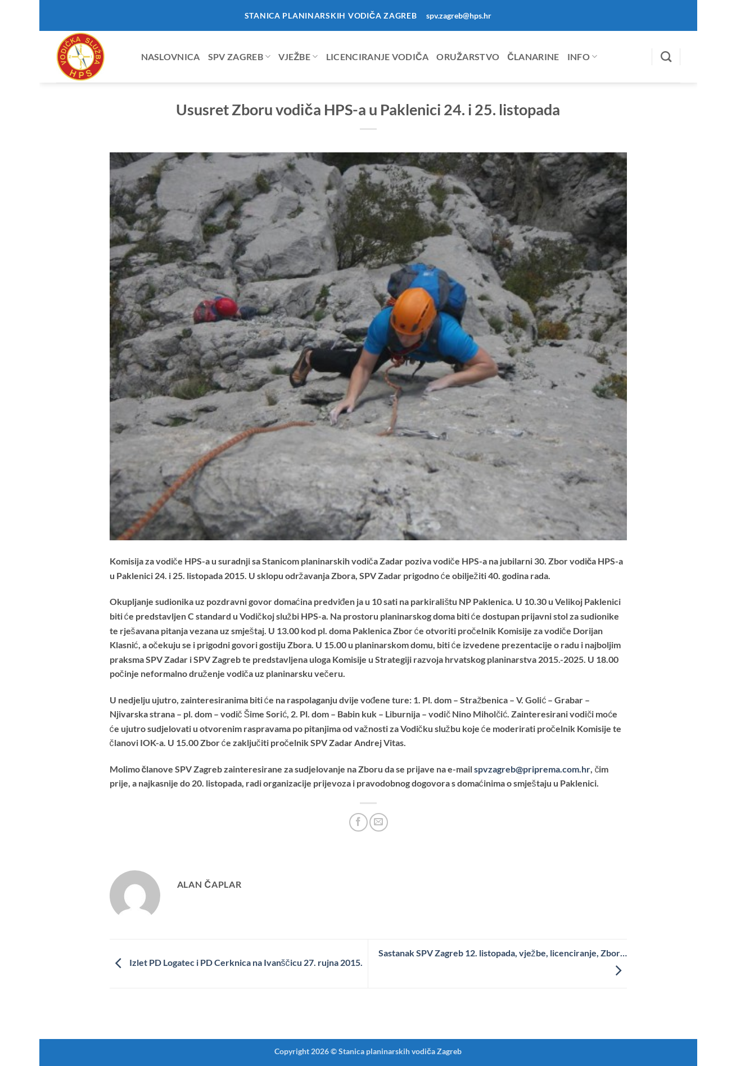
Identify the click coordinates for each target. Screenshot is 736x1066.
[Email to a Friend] (378, 822)
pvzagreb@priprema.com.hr (532, 769)
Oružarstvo (467, 56)
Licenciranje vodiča (377, 56)
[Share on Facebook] (358, 822)
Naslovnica (170, 56)
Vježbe (298, 56)
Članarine (533, 56)
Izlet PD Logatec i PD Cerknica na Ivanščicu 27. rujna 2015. (236, 962)
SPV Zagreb (239, 56)
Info (582, 56)
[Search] (666, 56)
